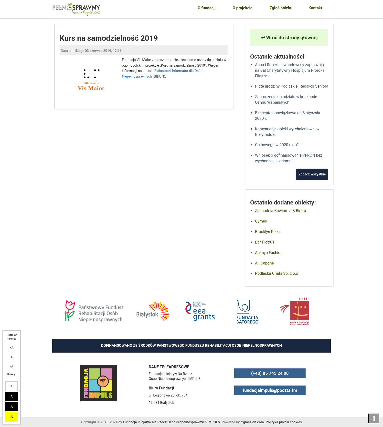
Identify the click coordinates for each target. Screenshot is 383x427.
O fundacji (206, 8)
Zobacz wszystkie (312, 174)
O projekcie (242, 8)
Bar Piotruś (264, 242)
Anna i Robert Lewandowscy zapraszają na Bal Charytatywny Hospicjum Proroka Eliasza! (290, 70)
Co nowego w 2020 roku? (277, 144)
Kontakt (315, 8)
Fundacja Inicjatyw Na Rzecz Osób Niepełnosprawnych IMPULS (171, 422)
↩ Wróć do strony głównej (289, 38)
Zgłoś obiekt (280, 8)
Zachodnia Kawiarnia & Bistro (280, 210)
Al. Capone (264, 263)
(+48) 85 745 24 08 (270, 373)
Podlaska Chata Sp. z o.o (276, 273)
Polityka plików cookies (284, 422)
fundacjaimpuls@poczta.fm (270, 390)
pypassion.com (252, 422)
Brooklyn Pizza (267, 231)
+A (12, 347)
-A (11, 366)
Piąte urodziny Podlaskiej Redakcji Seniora (291, 86)
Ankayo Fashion (269, 252)
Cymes (261, 221)
